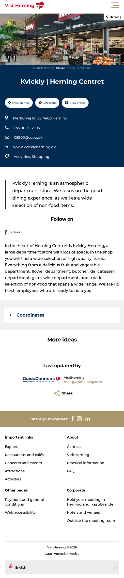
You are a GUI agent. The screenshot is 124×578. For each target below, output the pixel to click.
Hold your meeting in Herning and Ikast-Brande (90, 501)
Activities (13, 479)
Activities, (23, 156)
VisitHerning (78, 455)
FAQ (71, 471)
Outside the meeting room (91, 520)
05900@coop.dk (28, 137)
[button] (84, 5)
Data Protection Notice (62, 554)
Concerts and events (23, 463)
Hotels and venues (83, 512)
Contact (74, 446)
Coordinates (27, 315)
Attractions (15, 471)
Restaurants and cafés (24, 455)
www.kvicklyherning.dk (34, 147)
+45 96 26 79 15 (27, 128)
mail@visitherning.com (83, 382)
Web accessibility (20, 512)
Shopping (40, 156)
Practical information (85, 463)
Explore (11, 446)
